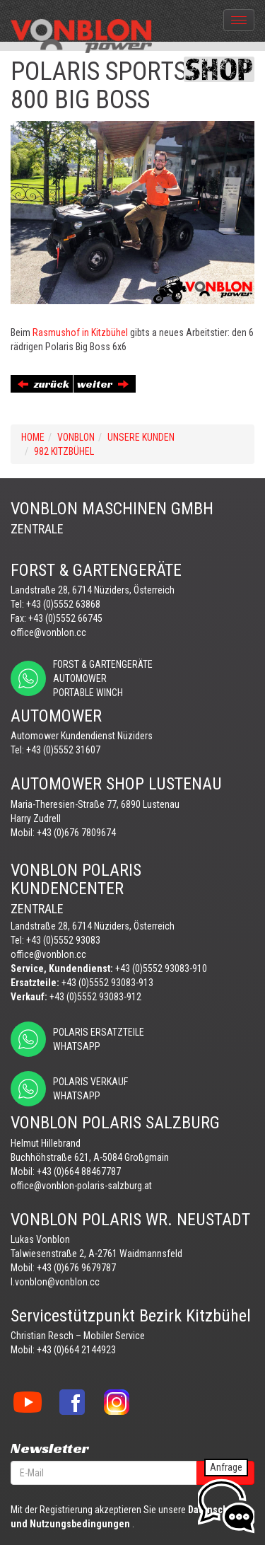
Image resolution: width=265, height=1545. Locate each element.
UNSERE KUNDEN (141, 437)
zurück (43, 383)
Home (33, 437)
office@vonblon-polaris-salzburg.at (81, 1185)
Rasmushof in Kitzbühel (80, 332)
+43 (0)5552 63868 (63, 604)
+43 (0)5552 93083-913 (107, 982)
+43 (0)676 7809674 (76, 832)
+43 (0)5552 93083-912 (95, 996)
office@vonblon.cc (48, 632)
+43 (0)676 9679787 (76, 1267)
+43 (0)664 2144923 (76, 1349)
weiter (103, 383)
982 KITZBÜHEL (64, 451)
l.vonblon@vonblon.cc (55, 1282)
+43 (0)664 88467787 (79, 1171)
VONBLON (76, 437)
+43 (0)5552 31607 (63, 750)
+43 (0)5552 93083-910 (161, 968)
